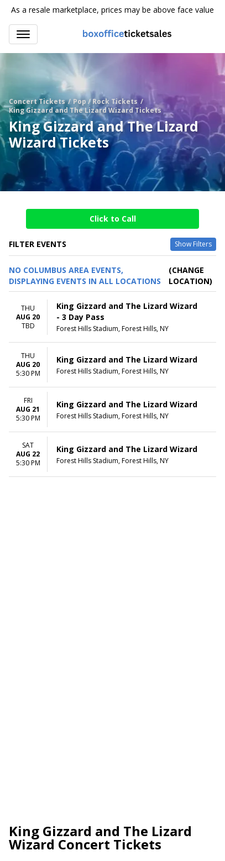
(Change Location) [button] (190, 275)
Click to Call (113, 218)
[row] (112, 317)
